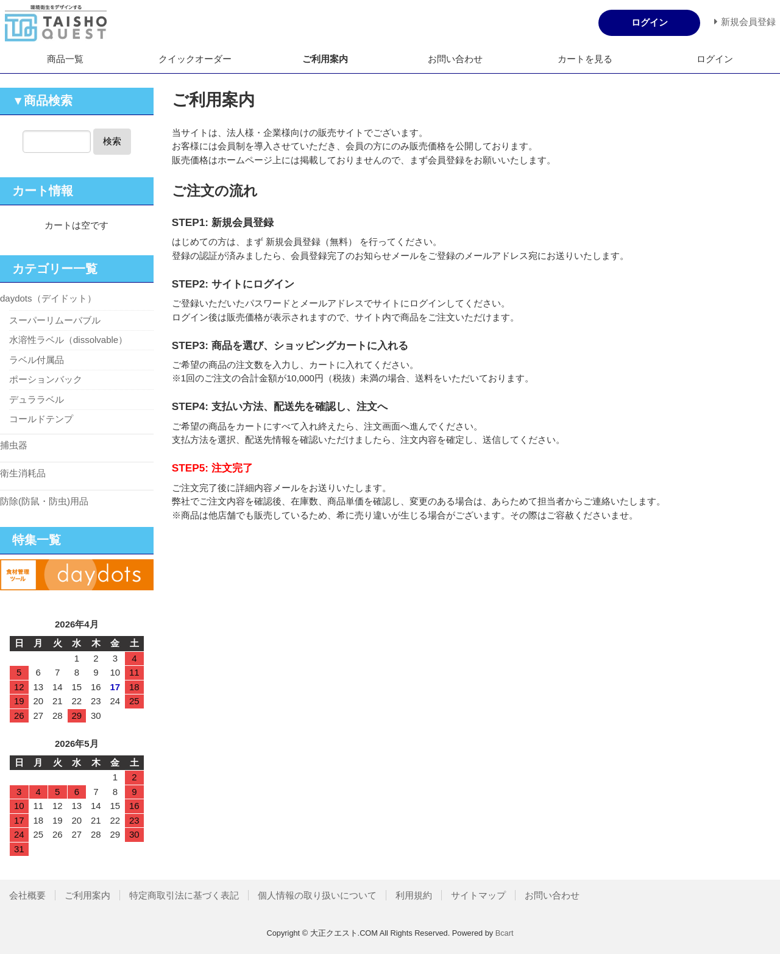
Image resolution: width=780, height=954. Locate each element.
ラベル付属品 (36, 360)
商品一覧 (65, 59)
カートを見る (585, 59)
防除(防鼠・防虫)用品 (44, 501)
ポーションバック (45, 379)
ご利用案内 (325, 59)
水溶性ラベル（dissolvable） (68, 339)
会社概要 (27, 895)
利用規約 (413, 895)
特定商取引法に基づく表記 (184, 895)
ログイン (715, 59)
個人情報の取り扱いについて (317, 895)
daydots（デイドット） (48, 298)
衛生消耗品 (23, 473)
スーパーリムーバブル (55, 320)
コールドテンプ (41, 419)
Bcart (504, 933)
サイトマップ (478, 895)
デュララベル (36, 399)
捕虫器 (13, 445)
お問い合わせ (455, 59)
